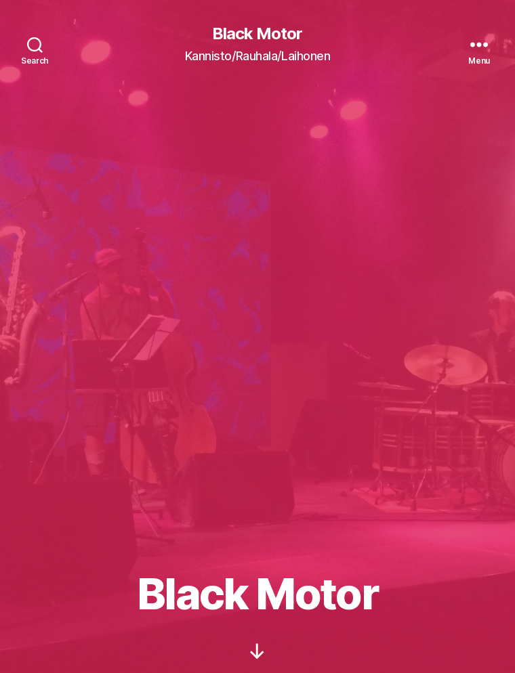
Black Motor (257, 34)
